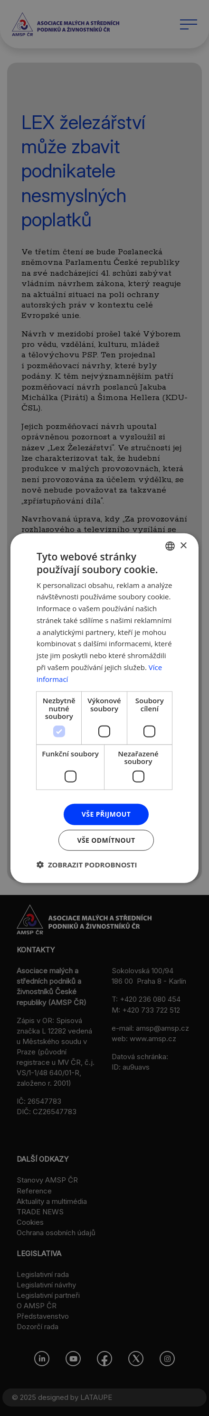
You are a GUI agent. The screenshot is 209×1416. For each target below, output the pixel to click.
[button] (87, 864)
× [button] (183, 545)
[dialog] (104, 708)
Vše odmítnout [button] (106, 839)
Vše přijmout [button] (106, 814)
